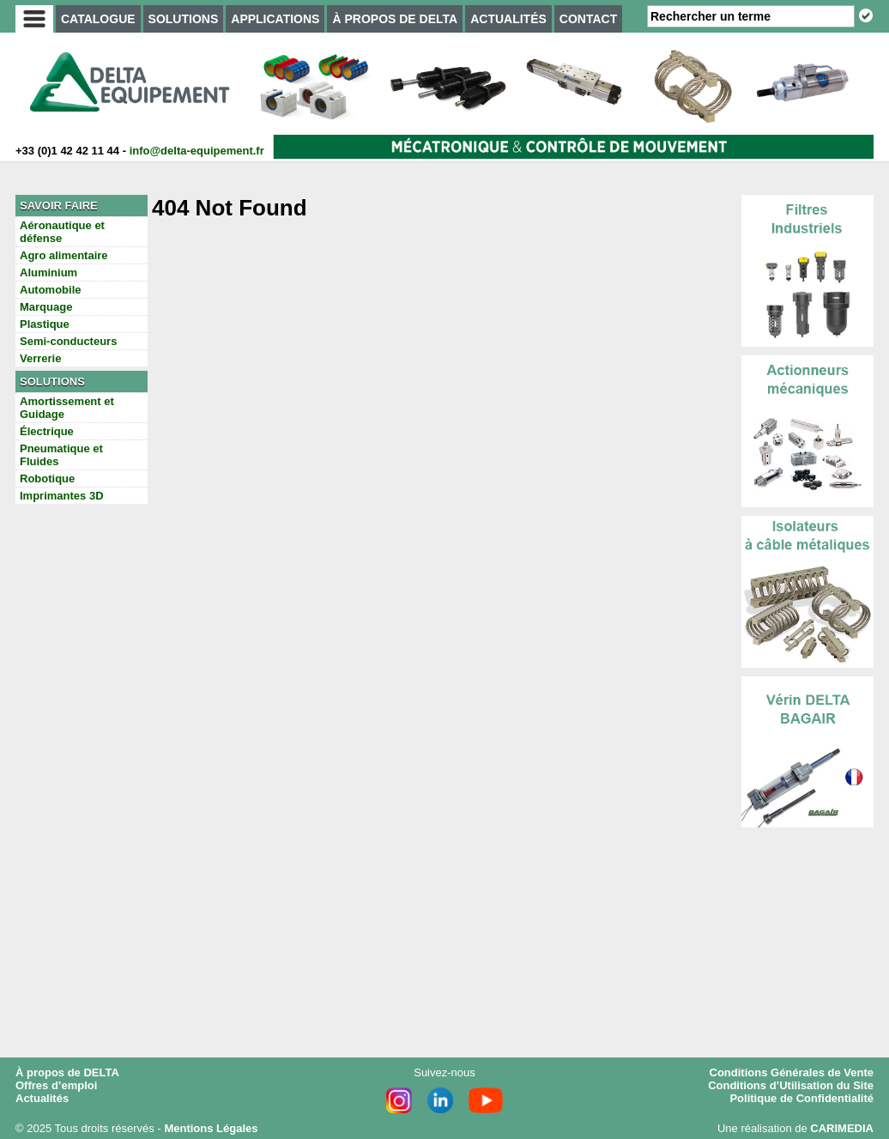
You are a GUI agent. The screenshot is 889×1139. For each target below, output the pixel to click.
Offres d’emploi (56, 1085)
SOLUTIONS (183, 19)
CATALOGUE (98, 19)
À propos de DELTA (67, 1072)
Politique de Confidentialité (801, 1098)
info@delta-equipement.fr (197, 150)
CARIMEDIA (842, 1128)
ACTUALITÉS (508, 19)
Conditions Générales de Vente (792, 1072)
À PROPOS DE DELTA (394, 19)
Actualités (42, 1098)
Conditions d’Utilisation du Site (791, 1085)
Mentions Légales (210, 1128)
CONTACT (588, 19)
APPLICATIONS (275, 19)
